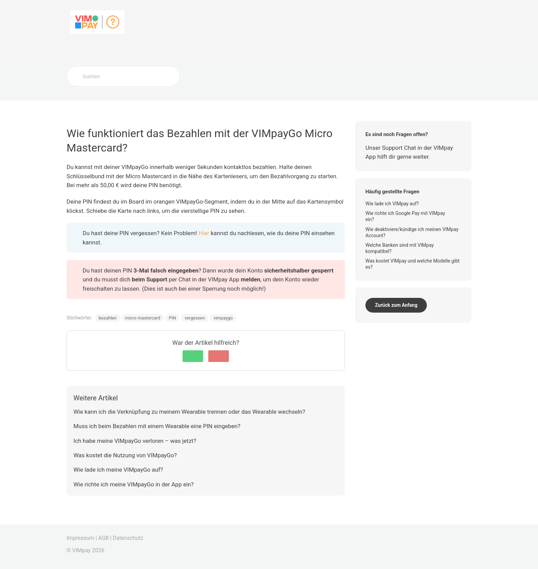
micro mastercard (142, 317)
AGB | (105, 538)
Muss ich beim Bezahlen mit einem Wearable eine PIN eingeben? (157, 426)
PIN (172, 317)
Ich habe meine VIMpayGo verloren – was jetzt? (134, 440)
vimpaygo (223, 317)
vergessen (195, 317)
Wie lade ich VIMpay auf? (392, 203)
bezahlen (108, 317)
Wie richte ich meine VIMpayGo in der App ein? (133, 484)
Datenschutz (128, 538)
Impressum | (82, 538)
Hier (204, 233)
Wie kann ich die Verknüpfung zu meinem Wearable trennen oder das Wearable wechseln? (189, 411)
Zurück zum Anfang (396, 305)
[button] (193, 356)
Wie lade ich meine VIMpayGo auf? (118, 469)
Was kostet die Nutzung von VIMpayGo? (125, 455)
